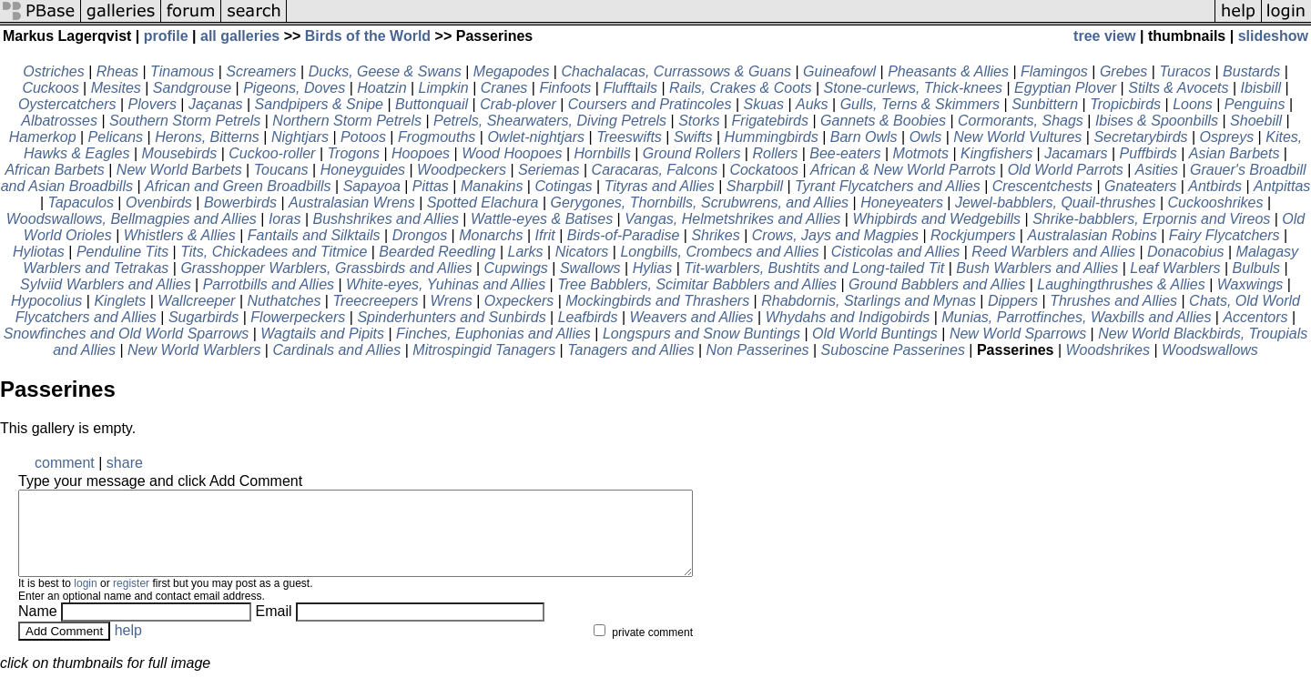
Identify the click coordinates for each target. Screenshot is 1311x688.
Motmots (921, 153)
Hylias (653, 268)
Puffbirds (1148, 153)
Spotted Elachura (483, 202)
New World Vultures (1017, 137)
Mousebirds (180, 153)
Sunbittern (1044, 104)
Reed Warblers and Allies (1053, 251)
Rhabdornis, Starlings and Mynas (868, 301)
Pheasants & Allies (948, 71)
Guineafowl (839, 71)
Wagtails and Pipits (322, 333)
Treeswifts (629, 137)
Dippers (1013, 301)
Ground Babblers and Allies (937, 284)
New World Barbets (179, 169)
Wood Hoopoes (512, 153)
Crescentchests (1042, 186)
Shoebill (1256, 120)
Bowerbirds (240, 202)
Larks (525, 251)
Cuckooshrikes (1216, 202)
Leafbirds (588, 317)
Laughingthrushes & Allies (1120, 284)
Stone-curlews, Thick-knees (913, 88)
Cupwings (516, 268)
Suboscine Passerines (893, 350)
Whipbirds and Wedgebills (936, 219)
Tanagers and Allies (630, 350)
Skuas (764, 104)
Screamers (261, 71)
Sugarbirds (203, 317)
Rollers (775, 153)
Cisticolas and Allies (895, 251)
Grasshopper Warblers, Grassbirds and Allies (326, 268)
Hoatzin (381, 88)
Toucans (281, 169)
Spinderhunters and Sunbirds (451, 317)
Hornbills (602, 153)
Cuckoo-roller (272, 153)
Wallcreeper (196, 301)
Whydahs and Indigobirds (848, 317)
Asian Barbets (1234, 153)
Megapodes (511, 71)
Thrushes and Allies (1113, 301)
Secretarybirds (1140, 137)
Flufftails (630, 88)
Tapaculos (81, 202)
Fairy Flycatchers (1224, 235)
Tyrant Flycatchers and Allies (888, 186)
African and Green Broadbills (238, 186)
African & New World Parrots (903, 169)
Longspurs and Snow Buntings (701, 333)
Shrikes (715, 235)
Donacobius (1186, 251)
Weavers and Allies (692, 317)
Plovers (152, 104)
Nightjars (300, 137)
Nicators (582, 251)
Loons (1193, 104)
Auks (812, 104)
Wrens (451, 301)
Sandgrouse (192, 88)
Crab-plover (518, 104)
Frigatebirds (770, 120)
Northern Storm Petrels (347, 120)
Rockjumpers (972, 235)
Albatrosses (59, 120)
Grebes (1123, 71)
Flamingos (1054, 71)
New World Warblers (193, 350)
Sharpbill (755, 186)
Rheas (117, 71)
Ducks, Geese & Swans (385, 71)
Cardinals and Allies (336, 350)
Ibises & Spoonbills (1156, 120)
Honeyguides (362, 169)
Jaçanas (215, 104)
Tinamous (182, 71)
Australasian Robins (1091, 235)
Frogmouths (436, 137)
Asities (1156, 169)
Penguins (1255, 104)
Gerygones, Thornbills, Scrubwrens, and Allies (700, 202)
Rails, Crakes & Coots (740, 88)
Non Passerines (757, 350)
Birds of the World (368, 36)
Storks (698, 120)
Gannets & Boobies (883, 120)
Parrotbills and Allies (268, 284)
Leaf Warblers (1175, 268)
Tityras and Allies (660, 186)
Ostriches (54, 71)
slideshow (1273, 36)
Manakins (492, 186)
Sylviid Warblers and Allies (105, 284)
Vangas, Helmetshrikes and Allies (732, 219)
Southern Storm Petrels (184, 120)
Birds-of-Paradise (623, 235)
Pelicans (115, 137)
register (131, 599)
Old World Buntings (875, 333)
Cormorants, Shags (1020, 120)
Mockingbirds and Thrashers (657, 301)
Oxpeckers (519, 301)
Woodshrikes (1108, 350)
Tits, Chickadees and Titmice (273, 251)
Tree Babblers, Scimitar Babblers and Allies (697, 284)
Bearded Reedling (437, 251)
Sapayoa (372, 186)
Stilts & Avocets (1178, 88)
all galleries (239, 36)
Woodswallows (1210, 350)
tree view (1104, 36)
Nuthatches (283, 301)
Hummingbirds (771, 137)
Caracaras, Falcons (655, 169)
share (125, 462)
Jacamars (1075, 153)
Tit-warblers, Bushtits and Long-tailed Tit (814, 268)
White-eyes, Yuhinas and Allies (445, 284)
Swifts (693, 137)
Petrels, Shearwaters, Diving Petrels (549, 120)
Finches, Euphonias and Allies (493, 333)
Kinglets (120, 301)
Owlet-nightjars (535, 137)
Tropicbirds (1125, 104)
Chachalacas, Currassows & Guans (676, 71)
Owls (926, 137)
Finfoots (565, 88)
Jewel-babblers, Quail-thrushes (1055, 202)
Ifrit (544, 235)
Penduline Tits (122, 251)
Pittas (430, 186)
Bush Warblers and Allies (1037, 268)
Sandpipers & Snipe (319, 104)
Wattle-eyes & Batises (542, 219)
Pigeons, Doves (294, 88)
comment (65, 462)
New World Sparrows (1018, 333)
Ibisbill (1261, 88)
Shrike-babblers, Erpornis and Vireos (1151, 219)
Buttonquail (431, 104)
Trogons (353, 153)
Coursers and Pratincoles (650, 104)
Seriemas (549, 169)
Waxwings (1250, 284)
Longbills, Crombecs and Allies (719, 251)
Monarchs (491, 235)
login (85, 599)
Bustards (1251, 71)
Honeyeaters (901, 202)
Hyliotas (39, 251)
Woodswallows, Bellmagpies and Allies (131, 219)
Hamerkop (42, 137)
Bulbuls (1256, 268)
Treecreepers (375, 301)
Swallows (590, 268)
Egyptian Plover (1065, 88)
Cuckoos (50, 88)
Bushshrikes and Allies (386, 219)
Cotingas (563, 186)
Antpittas (1282, 186)
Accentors (1255, 317)
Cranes (504, 88)
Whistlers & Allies (180, 235)
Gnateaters (1140, 186)
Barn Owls (864, 137)
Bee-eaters (844, 153)
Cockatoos (763, 169)
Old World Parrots (1065, 169)
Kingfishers (996, 153)
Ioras (285, 219)
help (128, 646)
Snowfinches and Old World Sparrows (126, 333)
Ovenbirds (159, 202)
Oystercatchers (67, 104)
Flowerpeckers (297, 317)
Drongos (419, 235)
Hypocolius (46, 301)
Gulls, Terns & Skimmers (920, 104)
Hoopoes (420, 153)
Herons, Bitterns (207, 137)
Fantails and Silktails (314, 235)
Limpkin (444, 88)
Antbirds (1215, 186)
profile (166, 36)
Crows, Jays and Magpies (835, 235)
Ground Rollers (692, 153)
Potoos (363, 137)
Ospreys (1227, 137)
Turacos (1185, 71)
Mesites (116, 88)
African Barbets (54, 169)
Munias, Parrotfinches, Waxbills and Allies (1076, 317)
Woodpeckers (461, 169)
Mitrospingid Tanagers (483, 350)
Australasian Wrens (352, 202)
